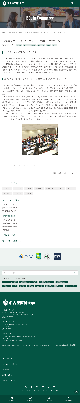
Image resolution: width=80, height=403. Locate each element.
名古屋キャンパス (9, 322)
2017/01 (28, 193)
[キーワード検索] (37, 273)
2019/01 (7, 193)
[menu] (76, 3)
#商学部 (19, 45)
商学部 (19, 32)
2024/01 (28, 189)
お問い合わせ (7, 375)
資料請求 (12, 399)
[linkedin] (54, 387)
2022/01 (49, 189)
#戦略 (48, 45)
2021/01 (60, 189)
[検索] (75, 273)
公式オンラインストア (10, 380)
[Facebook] (31, 387)
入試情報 (49, 399)
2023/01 (39, 189)
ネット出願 (68, 399)
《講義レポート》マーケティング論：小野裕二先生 (48, 32)
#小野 (54, 45)
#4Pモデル (41, 45)
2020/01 (71, 189)
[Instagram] (48, 387)
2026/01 (7, 189)
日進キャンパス (8, 310)
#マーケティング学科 (29, 45)
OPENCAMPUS (30, 399)
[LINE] (37, 387)
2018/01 (18, 193)
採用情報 (5, 369)
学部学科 (12, 32)
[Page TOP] (76, 392)
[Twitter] (26, 387)
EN (72, 3)
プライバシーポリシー (10, 364)
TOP (4, 32)
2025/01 (18, 189)
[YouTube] (43, 387)
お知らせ (27, 32)
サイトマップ (7, 359)
